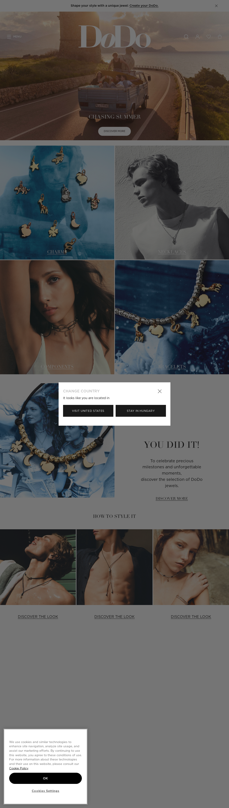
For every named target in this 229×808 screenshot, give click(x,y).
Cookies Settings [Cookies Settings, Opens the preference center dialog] (45, 791)
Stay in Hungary (141, 410)
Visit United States (88, 410)
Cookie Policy (18, 768)
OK (45, 778)
